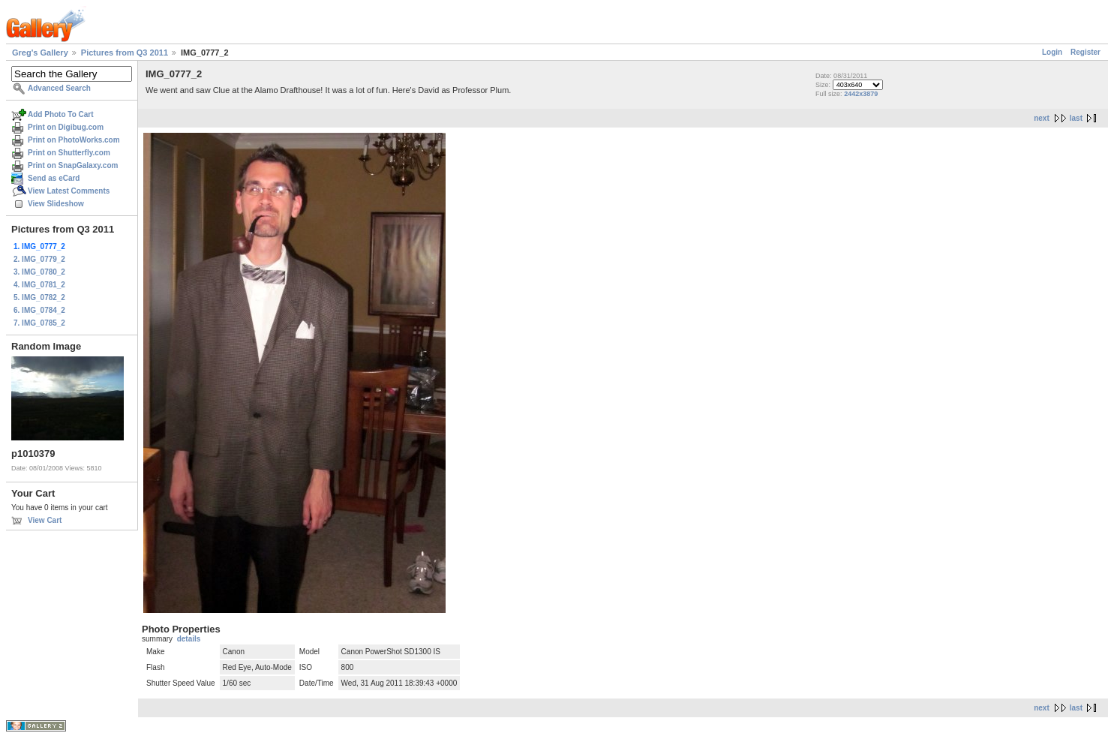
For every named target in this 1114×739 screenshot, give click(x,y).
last (1076, 118)
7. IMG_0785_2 (39, 323)
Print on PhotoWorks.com (74, 140)
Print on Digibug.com (66, 127)
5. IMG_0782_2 (39, 297)
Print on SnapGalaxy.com (73, 165)
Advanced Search (59, 88)
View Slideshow (56, 204)
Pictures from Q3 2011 (124, 52)
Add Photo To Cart (61, 114)
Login (1052, 52)
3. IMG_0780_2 (39, 272)
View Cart (45, 520)
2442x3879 (861, 94)
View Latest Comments (69, 191)
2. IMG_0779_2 (39, 259)
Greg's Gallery (40, 52)
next (1041, 118)
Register (1085, 52)
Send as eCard (54, 178)
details (189, 639)
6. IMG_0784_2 (39, 310)
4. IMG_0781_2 (39, 285)
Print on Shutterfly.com (69, 153)
